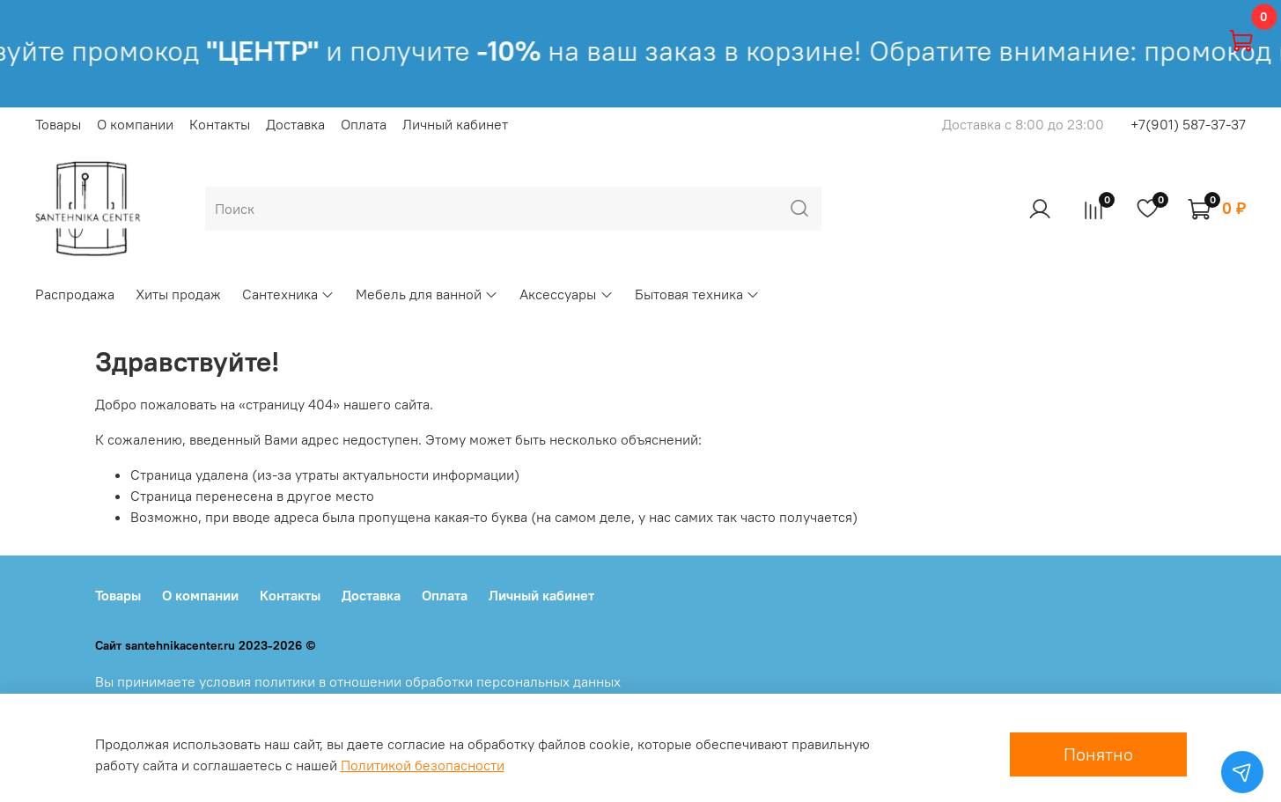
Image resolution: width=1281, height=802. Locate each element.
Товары (58, 124)
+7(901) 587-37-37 (1188, 124)
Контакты (219, 124)
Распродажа (74, 294)
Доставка (295, 124)
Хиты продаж (178, 294)
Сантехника (288, 294)
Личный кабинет (455, 124)
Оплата (364, 124)
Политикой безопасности (422, 765)
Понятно (1098, 754)
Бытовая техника (697, 294)
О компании (135, 124)
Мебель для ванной (427, 294)
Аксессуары (566, 294)
